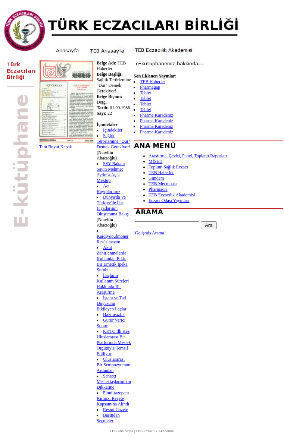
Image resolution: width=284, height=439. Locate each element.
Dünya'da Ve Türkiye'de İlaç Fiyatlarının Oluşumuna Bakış (113, 206)
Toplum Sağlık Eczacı (168, 167)
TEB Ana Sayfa (121, 431)
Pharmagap (150, 87)
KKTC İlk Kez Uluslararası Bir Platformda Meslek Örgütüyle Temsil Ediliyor (114, 342)
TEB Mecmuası (163, 183)
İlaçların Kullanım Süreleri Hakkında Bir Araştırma (113, 284)
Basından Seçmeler (108, 418)
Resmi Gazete (115, 409)
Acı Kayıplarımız (108, 188)
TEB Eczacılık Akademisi (172, 195)
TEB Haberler (152, 81)
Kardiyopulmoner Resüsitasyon (112, 239)
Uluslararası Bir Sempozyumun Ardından (113, 365)
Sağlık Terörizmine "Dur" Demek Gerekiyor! (113, 141)
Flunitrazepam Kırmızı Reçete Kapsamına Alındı (113, 398)
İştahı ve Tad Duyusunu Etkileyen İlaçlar (112, 303)
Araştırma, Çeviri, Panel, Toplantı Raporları (188, 155)
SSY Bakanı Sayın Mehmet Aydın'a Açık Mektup (111, 172)
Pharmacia (158, 189)
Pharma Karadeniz (156, 115)
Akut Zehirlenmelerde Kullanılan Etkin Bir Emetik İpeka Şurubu (112, 258)
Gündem (156, 178)
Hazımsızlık (114, 314)
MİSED (155, 161)
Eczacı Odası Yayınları (169, 200)
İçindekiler (112, 130)
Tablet (145, 92)
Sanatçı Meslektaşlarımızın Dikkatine (114, 381)
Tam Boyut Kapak (55, 146)
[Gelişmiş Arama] (150, 233)
